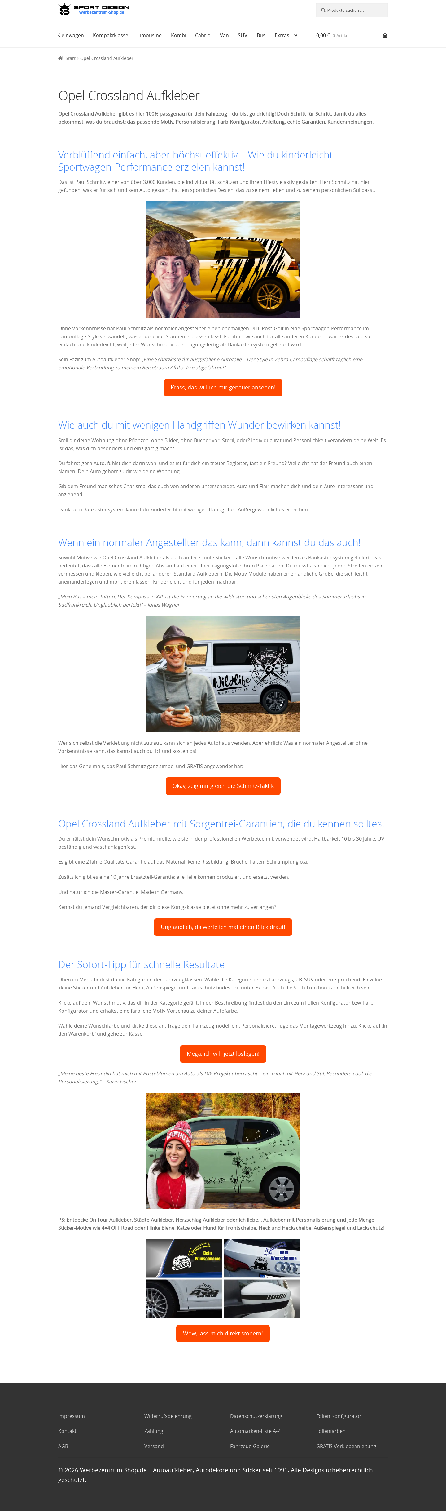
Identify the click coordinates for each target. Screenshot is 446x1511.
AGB (63, 1446)
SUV (242, 35)
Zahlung (153, 1431)
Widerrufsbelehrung (168, 1416)
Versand (154, 1446)
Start (71, 58)
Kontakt (67, 1431)
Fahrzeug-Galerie (250, 1446)
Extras (282, 35)
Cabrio (203, 35)
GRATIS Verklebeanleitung (346, 1446)
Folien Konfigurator (338, 1416)
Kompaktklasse (110, 35)
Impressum (71, 1416)
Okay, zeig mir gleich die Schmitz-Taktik (223, 785)
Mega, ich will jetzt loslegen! (223, 1053)
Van (224, 35)
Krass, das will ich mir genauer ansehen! (223, 387)
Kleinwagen (70, 35)
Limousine (150, 35)
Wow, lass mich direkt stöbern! (223, 1333)
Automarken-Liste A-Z (255, 1431)
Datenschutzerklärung (256, 1416)
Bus (261, 35)
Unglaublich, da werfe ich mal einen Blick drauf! (223, 927)
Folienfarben (331, 1431)
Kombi (178, 35)
